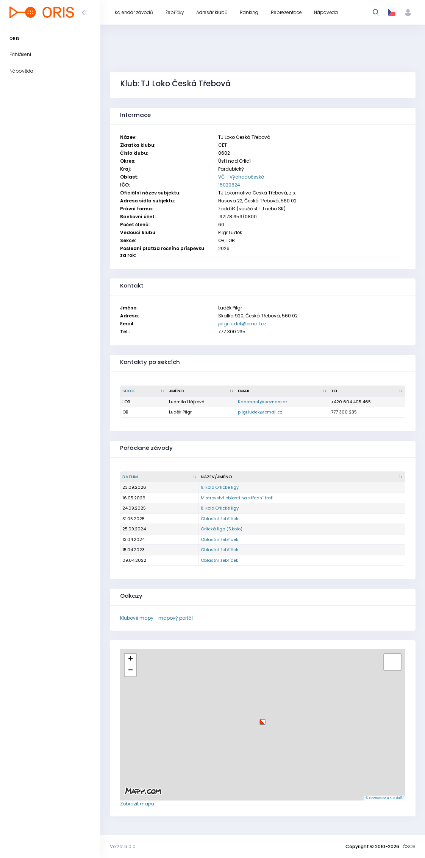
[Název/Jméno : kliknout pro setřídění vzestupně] (302, 477)
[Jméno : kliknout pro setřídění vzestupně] (201, 391)
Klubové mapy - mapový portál (156, 618)
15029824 (229, 185)
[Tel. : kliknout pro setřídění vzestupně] (367, 391)
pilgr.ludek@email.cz (242, 323)
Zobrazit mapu (137, 803)
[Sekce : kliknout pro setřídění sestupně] (143, 391)
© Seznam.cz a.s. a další (384, 798)
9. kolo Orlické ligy (220, 487)
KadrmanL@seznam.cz (263, 402)
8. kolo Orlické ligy (220, 508)
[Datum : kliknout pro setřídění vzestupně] (159, 477)
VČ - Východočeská (241, 177)
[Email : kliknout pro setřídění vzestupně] (282, 391)
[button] (262, 719)
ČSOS (409, 846)
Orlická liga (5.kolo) (221, 529)
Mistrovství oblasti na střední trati (237, 498)
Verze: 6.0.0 (123, 846)
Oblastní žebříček (219, 519)
